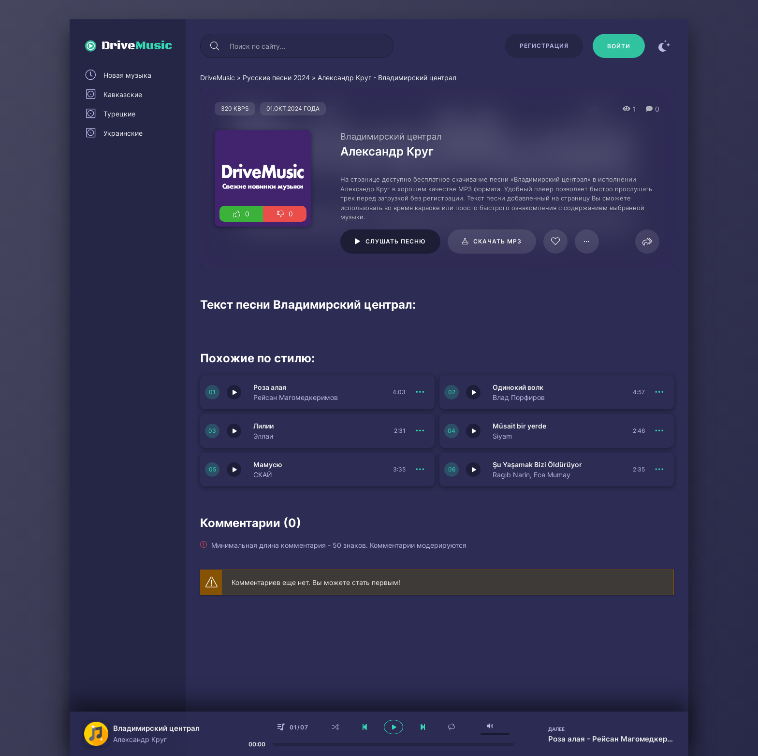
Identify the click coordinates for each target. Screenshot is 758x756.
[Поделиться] (647, 241)
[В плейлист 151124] (659, 469)
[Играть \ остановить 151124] (473, 469)
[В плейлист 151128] (659, 392)
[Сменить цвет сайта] (664, 46)
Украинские (123, 133)
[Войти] (619, 46)
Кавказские (122, 94)
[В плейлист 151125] (420, 469)
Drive (137, 46)
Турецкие (119, 114)
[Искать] (214, 46)
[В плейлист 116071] (587, 241)
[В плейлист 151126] (659, 431)
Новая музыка (127, 75)
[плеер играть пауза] (393, 727)
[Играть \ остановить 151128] (473, 392)
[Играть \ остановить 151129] (234, 392)
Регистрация (544, 45)
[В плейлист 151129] (420, 392)
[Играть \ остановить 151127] (234, 431)
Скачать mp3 (497, 241)
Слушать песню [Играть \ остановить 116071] (395, 241)
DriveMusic (217, 77)
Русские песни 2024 (276, 77)
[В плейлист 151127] (420, 431)
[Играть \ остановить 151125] (234, 469)
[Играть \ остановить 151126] (473, 431)
